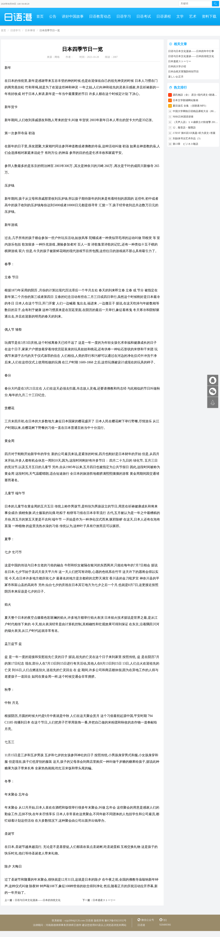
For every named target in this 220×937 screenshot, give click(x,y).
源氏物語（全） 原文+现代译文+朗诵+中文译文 (195, 94)
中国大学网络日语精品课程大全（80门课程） (195, 111)
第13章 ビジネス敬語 (185, 144)
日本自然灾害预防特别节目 (183, 71)
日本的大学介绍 (177, 66)
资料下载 (209, 16)
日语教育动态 (100, 16)
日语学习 (123, 16)
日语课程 (163, 16)
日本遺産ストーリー (104, 900)
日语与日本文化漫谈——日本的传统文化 (38, 900)
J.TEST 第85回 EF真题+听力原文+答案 (194, 133)
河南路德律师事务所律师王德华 (63, 925)
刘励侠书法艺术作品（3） (187, 138)
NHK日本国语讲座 (183, 116)
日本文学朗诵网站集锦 (185, 100)
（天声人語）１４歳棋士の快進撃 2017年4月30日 (195, 122)
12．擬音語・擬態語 (185, 127)
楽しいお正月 (175, 76)
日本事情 (30, 30)
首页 (40, 16)
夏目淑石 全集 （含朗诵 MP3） (190, 105)
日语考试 (143, 16)
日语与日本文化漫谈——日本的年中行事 (191, 51)
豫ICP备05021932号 (115, 920)
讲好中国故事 (73, 16)
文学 (180, 16)
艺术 (192, 16)
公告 (52, 16)
